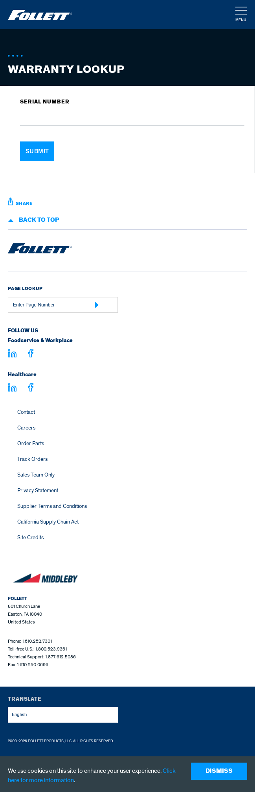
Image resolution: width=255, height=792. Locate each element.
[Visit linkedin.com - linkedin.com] (12, 388)
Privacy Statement (37, 490)
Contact (26, 412)
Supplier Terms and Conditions (52, 506)
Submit (37, 151)
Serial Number (45, 101)
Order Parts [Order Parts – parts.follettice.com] (30, 443)
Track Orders (32, 459)
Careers (26, 427)
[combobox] (63, 715)
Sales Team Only (36, 474)
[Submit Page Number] (97, 305)
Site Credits (30, 537)
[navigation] (240, 15)
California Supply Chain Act (48, 521)
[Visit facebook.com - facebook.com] (30, 354)
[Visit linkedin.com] (12, 354)
